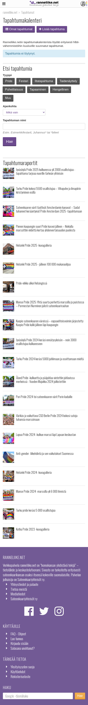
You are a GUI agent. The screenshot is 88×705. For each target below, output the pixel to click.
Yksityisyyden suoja (22, 666)
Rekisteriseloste (20, 676)
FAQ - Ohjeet (18, 633)
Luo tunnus (17, 638)
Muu (8, 98)
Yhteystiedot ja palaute (24, 584)
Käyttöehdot (18, 671)
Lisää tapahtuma (52, 29)
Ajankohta (10, 106)
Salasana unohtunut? (23, 648)
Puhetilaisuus (14, 89)
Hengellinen (61, 89)
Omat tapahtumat (18, 29)
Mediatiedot (18, 593)
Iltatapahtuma (44, 81)
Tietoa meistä (19, 589)
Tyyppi (7, 75)
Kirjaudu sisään (19, 643)
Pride (8, 81)
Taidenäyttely (68, 81)
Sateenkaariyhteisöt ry (24, 598)
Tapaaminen (38, 89)
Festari (23, 81)
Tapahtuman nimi (14, 120)
